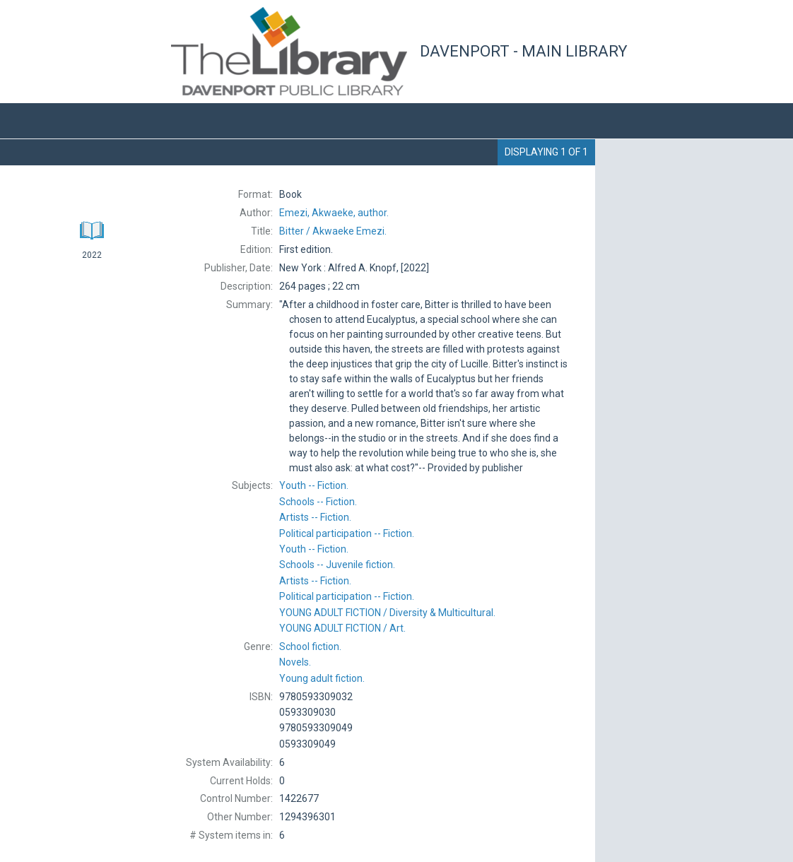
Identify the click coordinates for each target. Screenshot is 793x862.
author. (334, 212)
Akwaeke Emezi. (333, 231)
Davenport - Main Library (524, 51)
